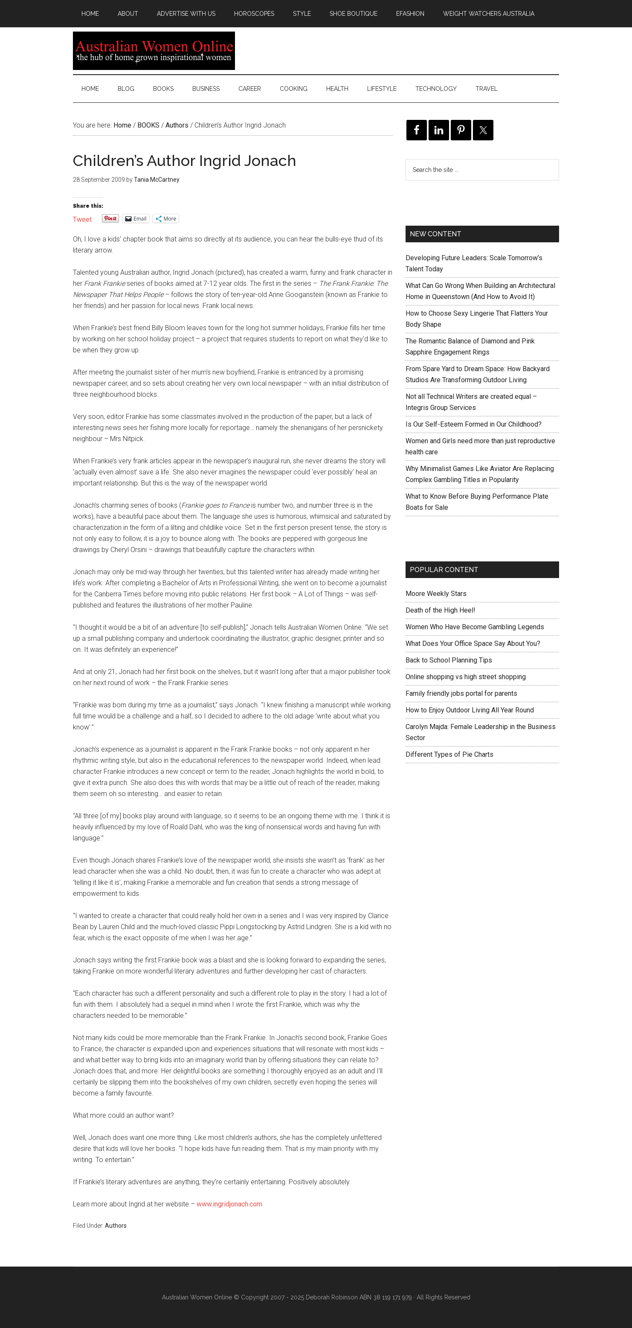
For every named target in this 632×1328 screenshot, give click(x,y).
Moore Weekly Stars (436, 594)
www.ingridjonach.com (229, 1204)
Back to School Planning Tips (449, 660)
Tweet (82, 218)
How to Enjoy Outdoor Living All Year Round (470, 710)
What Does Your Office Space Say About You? (473, 643)
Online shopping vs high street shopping (466, 677)
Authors (116, 1225)
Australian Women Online (154, 51)
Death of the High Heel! (440, 610)
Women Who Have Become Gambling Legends (475, 627)
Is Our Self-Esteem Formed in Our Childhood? (474, 424)
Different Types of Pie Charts (449, 754)
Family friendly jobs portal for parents (461, 693)
